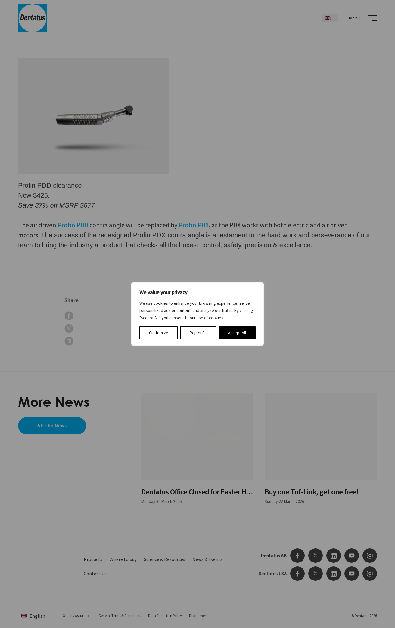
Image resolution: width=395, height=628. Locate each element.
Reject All (198, 332)
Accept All (237, 332)
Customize (158, 332)
